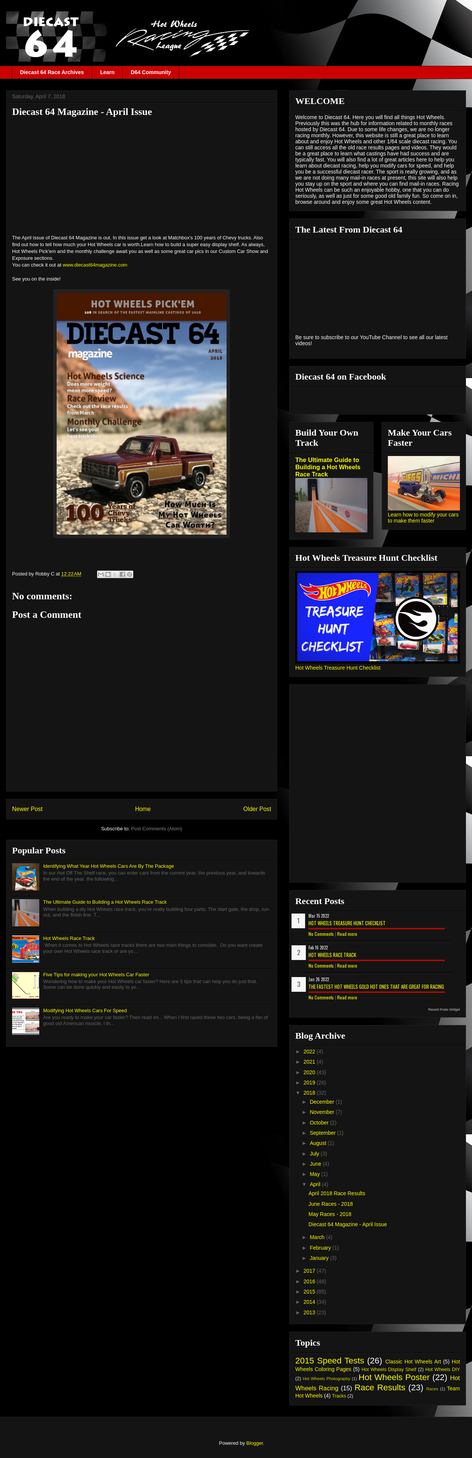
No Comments (321, 934)
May (315, 1174)
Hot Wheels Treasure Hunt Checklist (338, 668)
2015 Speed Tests (329, 1360)
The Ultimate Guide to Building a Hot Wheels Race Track (105, 902)
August (318, 1143)
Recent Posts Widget (444, 1009)
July (315, 1154)
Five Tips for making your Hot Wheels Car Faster (96, 974)
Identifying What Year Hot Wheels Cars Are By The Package (108, 866)
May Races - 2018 (330, 1214)
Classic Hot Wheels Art (413, 1362)
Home (143, 809)
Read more (347, 934)
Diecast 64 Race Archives (52, 72)
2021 (310, 1062)
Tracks (339, 1396)
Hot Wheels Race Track (69, 938)
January (320, 1258)
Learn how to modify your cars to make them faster (423, 518)
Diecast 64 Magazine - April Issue (347, 1224)
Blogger (254, 1443)
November (322, 1112)
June (316, 1164)
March (318, 1237)
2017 (310, 1271)
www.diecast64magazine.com (95, 265)
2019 (310, 1083)
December (322, 1102)
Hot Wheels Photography (326, 1378)
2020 (310, 1072)
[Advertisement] (141, 175)
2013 (310, 1312)
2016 (310, 1281)
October (320, 1123)
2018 (310, 1093)
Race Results (380, 1387)
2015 (310, 1292)
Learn (107, 72)
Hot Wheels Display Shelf (388, 1369)
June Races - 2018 (330, 1204)
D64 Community (151, 72)
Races (432, 1389)
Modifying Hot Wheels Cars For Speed (85, 1010)
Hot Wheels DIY (443, 1369)
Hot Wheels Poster (393, 1377)
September (323, 1133)
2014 (310, 1302)
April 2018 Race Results (336, 1193)
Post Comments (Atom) (156, 828)
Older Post (257, 809)
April (316, 1184)
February (321, 1248)
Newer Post (27, 809)
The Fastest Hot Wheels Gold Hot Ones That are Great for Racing (376, 986)
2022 (310, 1052)
